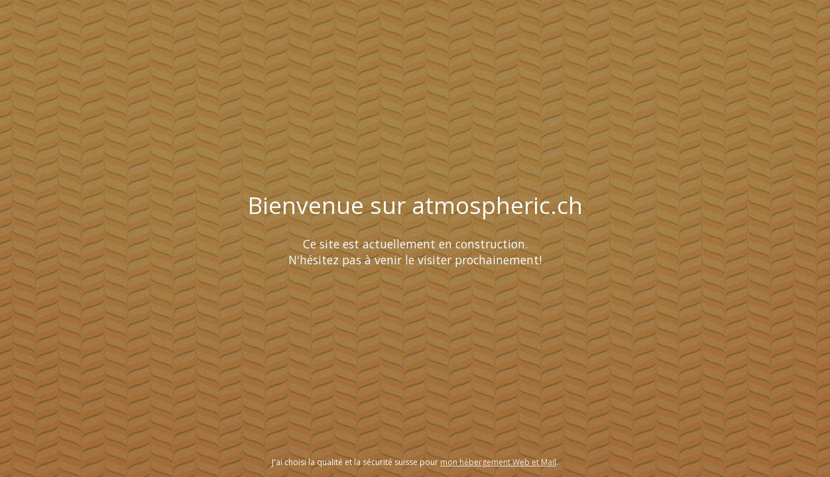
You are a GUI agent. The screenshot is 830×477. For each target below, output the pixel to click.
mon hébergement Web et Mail (498, 462)
